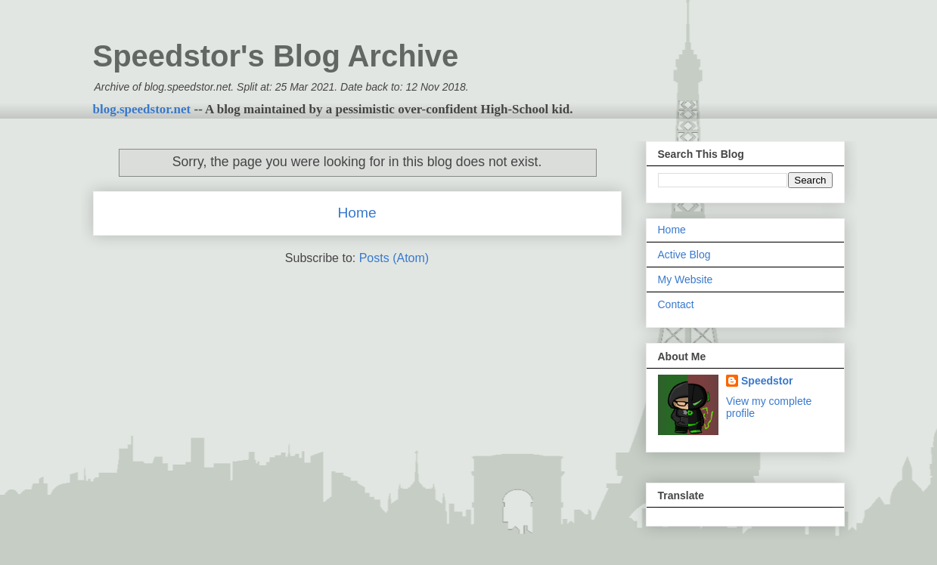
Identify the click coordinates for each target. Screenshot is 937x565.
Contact (676, 304)
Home (356, 213)
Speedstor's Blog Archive (276, 56)
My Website (685, 279)
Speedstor (767, 381)
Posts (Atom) (394, 258)
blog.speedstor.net (142, 109)
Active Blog (684, 255)
